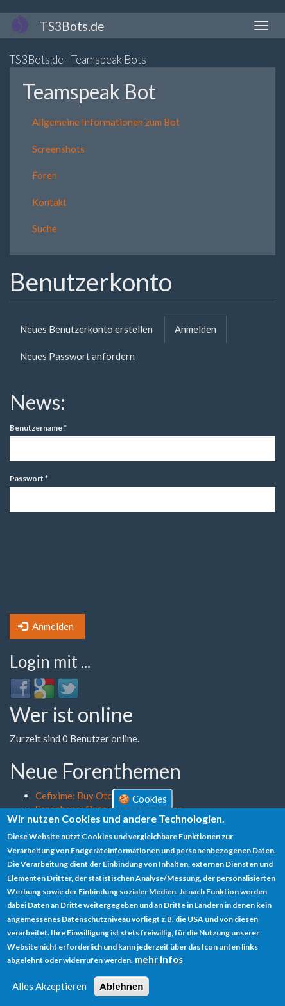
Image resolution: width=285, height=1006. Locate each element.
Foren (44, 175)
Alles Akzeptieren (49, 986)
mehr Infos (159, 959)
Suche (44, 228)
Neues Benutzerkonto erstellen (86, 329)
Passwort (29, 478)
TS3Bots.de (72, 26)
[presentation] (62, 568)
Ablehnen (121, 986)
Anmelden (201, 333)
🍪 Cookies (142, 799)
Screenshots (58, 149)
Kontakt (49, 202)
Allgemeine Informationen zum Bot (106, 122)
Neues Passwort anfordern (77, 356)
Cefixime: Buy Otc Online (88, 795)
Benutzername (38, 427)
